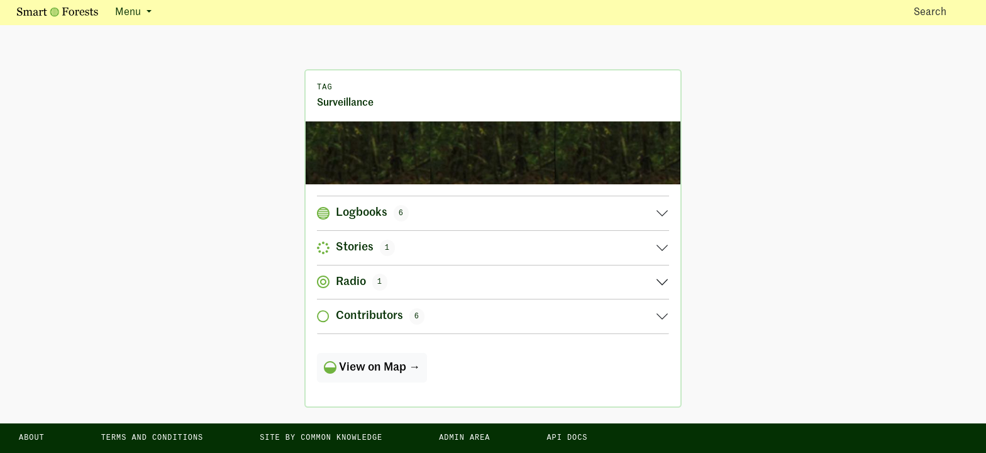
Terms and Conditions (152, 437)
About (32, 437)
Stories (356, 248)
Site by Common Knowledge (321, 437)
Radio (352, 282)
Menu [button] (129, 13)
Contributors (370, 316)
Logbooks (363, 213)
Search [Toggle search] (941, 12)
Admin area (464, 437)
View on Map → (372, 367)
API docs (566, 437)
